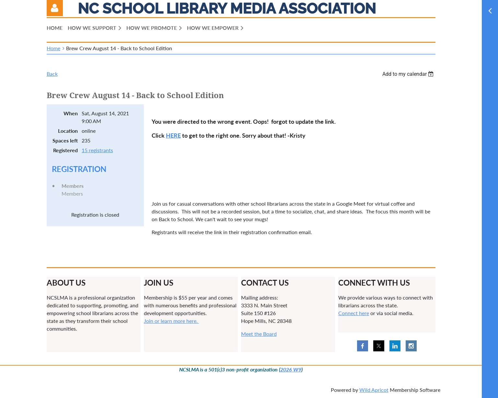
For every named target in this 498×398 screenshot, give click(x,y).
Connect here (353, 313)
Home (53, 48)
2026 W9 (290, 369)
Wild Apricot (373, 390)
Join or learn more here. (171, 321)
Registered (65, 150)
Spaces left (65, 140)
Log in (55, 8)
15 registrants (97, 150)
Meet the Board (259, 334)
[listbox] (408, 74)
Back (52, 74)
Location (68, 131)
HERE (173, 135)
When (71, 113)
